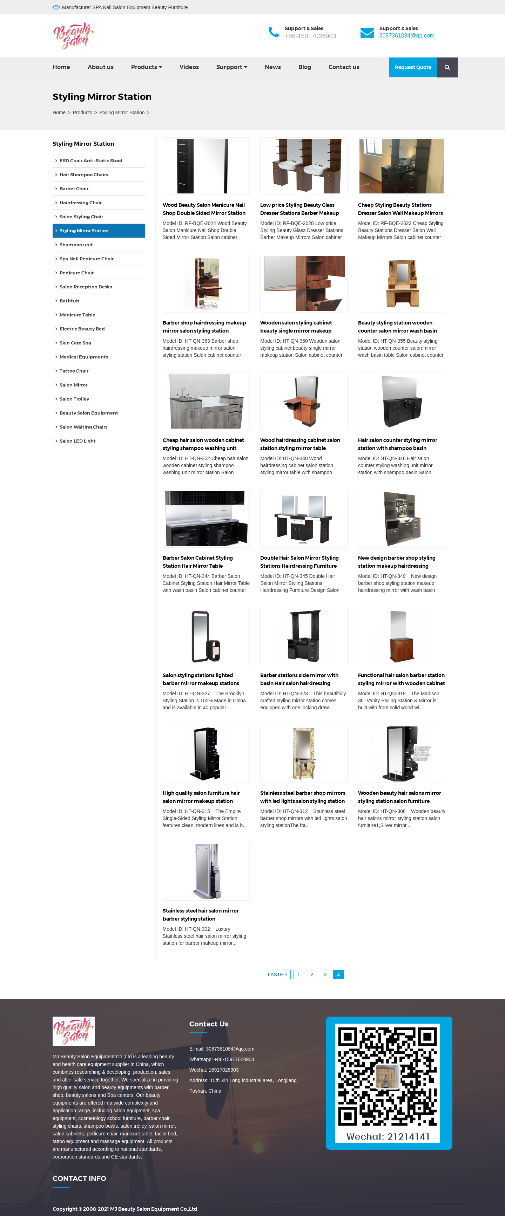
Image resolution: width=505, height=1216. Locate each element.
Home (61, 67)
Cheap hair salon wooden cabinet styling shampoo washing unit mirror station (203, 448)
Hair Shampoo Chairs (84, 174)
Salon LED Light (78, 441)
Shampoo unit (76, 244)
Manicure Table (77, 314)
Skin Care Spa (75, 343)
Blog (304, 67)
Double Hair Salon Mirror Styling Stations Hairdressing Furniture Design (299, 566)
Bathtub (69, 300)
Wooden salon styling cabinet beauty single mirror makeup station (296, 331)
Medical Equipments (84, 357)
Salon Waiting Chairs (83, 427)
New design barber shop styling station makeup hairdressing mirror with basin (397, 566)
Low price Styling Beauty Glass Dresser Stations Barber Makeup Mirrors (299, 213)
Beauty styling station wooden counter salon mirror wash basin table (397, 331)
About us (101, 67)
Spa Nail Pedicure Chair (87, 258)
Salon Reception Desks (86, 286)
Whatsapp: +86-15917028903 (221, 1059)
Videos (189, 67)
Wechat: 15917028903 (214, 1070)
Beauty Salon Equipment (89, 413)
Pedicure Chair (77, 272)
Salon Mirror (73, 385)
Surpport (229, 67)
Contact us (344, 67)
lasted (277, 974)
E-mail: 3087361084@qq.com (221, 1049)
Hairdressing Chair (81, 202)
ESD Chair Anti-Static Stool (91, 160)
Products (144, 67)
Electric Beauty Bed (82, 329)
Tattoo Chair (74, 371)
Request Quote (413, 67)
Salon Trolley (74, 399)
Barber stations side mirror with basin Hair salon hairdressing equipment (299, 683)
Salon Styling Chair (81, 216)
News (273, 67)
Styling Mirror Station (122, 112)
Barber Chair (74, 188)
